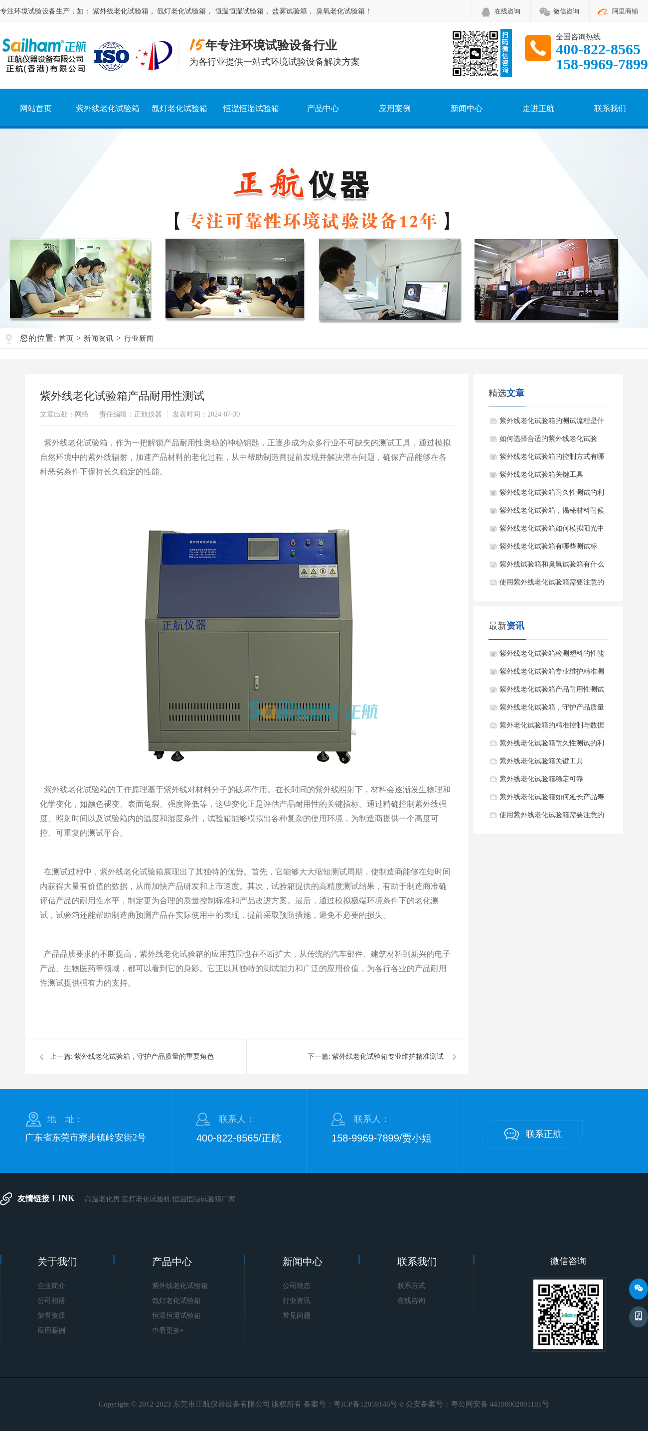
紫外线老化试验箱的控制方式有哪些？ (551, 459)
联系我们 (610, 108)
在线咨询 (507, 11)
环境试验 (28, 11)
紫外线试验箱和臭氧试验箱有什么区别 (551, 567)
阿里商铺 (625, 11)
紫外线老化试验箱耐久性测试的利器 (551, 495)
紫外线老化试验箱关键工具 (541, 474)
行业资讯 (297, 1300)
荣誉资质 (51, 1315)
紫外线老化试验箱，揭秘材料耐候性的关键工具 (551, 513)
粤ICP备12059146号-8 (368, 1404)
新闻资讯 (99, 338)
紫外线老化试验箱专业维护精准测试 (388, 1056)
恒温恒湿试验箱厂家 (203, 1199)
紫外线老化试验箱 (121, 11)
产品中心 (323, 108)
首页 (66, 338)
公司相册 (51, 1300)
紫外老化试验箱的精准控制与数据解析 (551, 727)
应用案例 (395, 108)
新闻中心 (467, 108)
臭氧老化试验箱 (340, 11)
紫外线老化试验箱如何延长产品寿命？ (551, 799)
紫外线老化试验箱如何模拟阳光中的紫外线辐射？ (551, 531)
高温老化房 (102, 1199)
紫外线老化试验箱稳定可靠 (541, 779)
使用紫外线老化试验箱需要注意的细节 (551, 584)
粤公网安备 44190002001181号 (500, 1404)
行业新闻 (139, 338)
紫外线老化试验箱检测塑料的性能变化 (551, 656)
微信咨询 (566, 11)
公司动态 (297, 1285)
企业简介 (51, 1285)
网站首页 (36, 108)
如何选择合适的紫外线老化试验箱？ (548, 441)
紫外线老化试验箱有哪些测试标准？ (548, 549)
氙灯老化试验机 (146, 1199)
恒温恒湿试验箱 (239, 11)
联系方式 (411, 1285)
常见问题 (297, 1315)
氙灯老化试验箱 (181, 11)
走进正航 (538, 108)
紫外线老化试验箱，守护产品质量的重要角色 (144, 1056)
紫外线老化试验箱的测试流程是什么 (551, 423)
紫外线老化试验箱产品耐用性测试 (551, 689)
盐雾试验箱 (289, 11)
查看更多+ (168, 1330)
